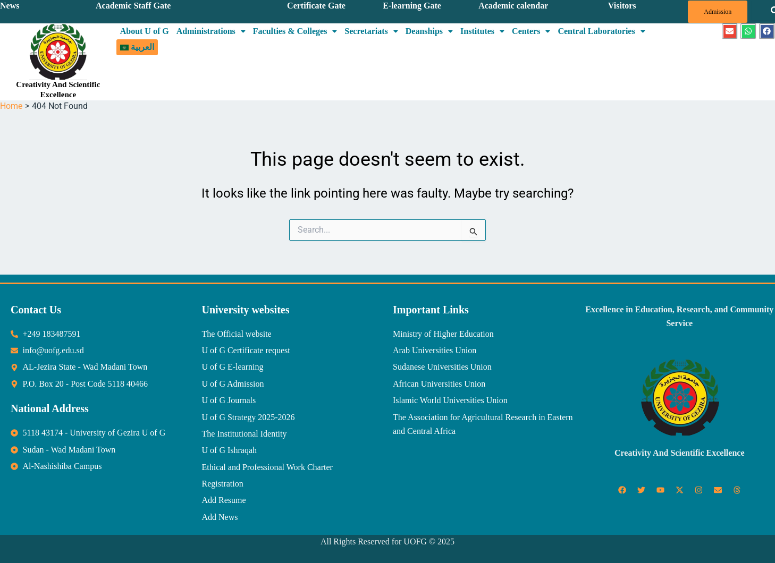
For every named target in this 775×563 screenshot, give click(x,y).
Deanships (429, 31)
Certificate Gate (316, 5)
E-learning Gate (412, 5)
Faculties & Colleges (295, 31)
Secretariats (371, 31)
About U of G (144, 31)
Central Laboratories (601, 31)
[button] (211, 31)
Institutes (482, 31)
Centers (531, 31)
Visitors (622, 5)
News (9, 5)
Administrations (211, 31)
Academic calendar (513, 5)
